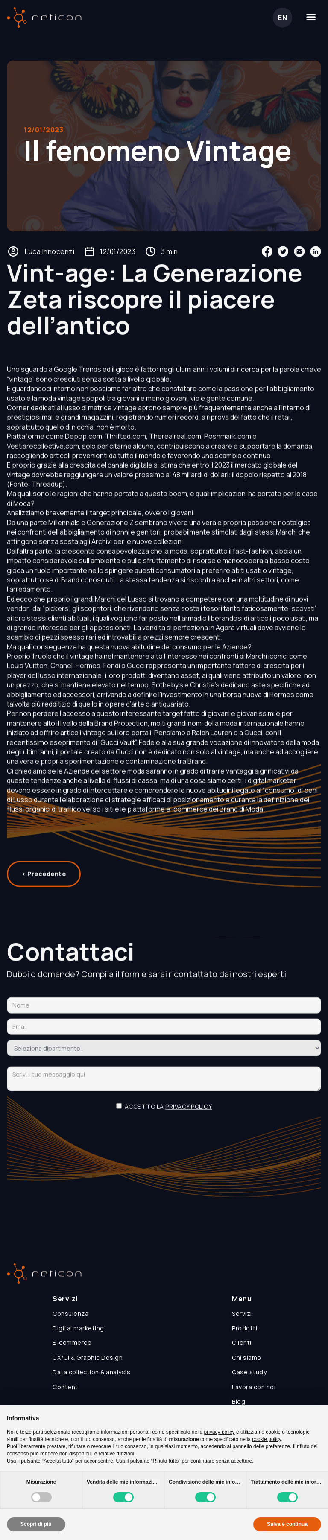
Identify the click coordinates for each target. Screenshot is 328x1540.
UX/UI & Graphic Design (88, 1357)
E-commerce (72, 1342)
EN (282, 17)
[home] (44, 17)
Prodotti (244, 1328)
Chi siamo (246, 1357)
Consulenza (70, 1313)
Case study (249, 1372)
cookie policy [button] (266, 1439)
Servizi (242, 1313)
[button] (311, 17)
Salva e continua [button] (287, 1524)
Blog (238, 1401)
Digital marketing (78, 1328)
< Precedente (44, 880)
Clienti (242, 1342)
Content (65, 1387)
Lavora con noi (253, 1387)
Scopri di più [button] (36, 1524)
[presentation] (164, 1140)
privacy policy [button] (219, 1432)
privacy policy (188, 1112)
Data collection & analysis (91, 1372)
